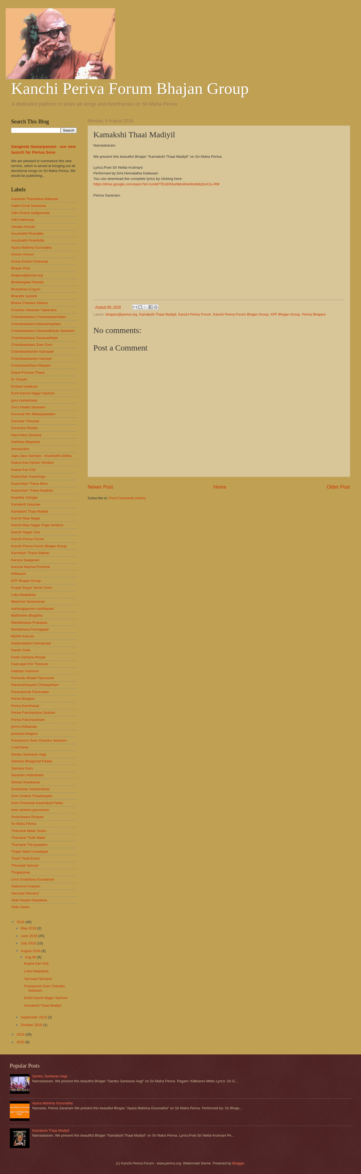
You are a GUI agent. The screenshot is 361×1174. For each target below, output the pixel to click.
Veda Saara (20, 907)
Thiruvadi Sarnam (25, 865)
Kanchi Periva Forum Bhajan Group (130, 88)
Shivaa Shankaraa (25, 782)
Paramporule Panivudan (30, 692)
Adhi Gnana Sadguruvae (30, 213)
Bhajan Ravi (20, 268)
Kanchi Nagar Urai (25, 532)
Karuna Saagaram (25, 560)
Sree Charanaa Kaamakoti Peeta (37, 803)
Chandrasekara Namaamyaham (36, 324)
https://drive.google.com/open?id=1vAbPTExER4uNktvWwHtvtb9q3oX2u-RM (156, 184)
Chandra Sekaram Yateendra (34, 310)
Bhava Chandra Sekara (29, 303)
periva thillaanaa (24, 726)
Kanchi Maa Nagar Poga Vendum (37, 525)
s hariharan (20, 747)
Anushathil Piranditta (27, 233)
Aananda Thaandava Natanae (34, 199)
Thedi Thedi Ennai (25, 858)
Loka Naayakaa (23, 595)
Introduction (20, 449)
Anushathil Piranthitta (28, 240)
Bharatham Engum (25, 289)
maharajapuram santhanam (32, 609)
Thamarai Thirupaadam (29, 845)
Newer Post (100, 487)
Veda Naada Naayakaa (29, 900)
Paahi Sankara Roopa (28, 657)
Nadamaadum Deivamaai (31, 643)
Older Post (338, 487)
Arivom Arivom (22, 254)
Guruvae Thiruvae (25, 421)
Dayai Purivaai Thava (28, 372)
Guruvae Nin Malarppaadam (33, 414)
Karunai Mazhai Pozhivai (30, 567)
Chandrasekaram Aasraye (31, 358)
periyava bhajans (24, 734)
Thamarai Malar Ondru (29, 831)
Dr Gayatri (19, 379)
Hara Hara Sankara (26, 435)
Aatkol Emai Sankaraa (28, 206)
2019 (20, 1034)
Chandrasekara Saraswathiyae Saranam (43, 331)
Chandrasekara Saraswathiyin (34, 338)
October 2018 (32, 1025)
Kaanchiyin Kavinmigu (28, 476)
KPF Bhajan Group (285, 314)
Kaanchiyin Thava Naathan (32, 490)
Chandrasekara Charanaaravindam (38, 317)
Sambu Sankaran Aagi (28, 754)
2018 (20, 922)
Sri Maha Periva (23, 824)
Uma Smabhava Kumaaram (33, 879)
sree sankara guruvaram (30, 810)
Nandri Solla (20, 650)
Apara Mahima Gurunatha (31, 247)
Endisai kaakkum (24, 386)
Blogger (238, 1163)
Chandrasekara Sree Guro (31, 345)
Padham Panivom (25, 671)
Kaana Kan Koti (23, 470)
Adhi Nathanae (22, 220)
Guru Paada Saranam (28, 407)
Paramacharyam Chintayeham (35, 685)
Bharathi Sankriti (24, 296)
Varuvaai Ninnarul (25, 893)
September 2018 (34, 1017)
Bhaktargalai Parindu (27, 282)
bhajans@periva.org (121, 314)
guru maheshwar (24, 400)
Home (219, 487)
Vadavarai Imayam (25, 886)
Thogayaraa (20, 872)
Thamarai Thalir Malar (28, 838)
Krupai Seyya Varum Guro (31, 587)
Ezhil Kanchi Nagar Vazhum (33, 393)
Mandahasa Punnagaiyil (30, 629)
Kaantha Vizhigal (24, 497)
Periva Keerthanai (25, 706)
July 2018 (29, 943)
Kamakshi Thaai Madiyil (157, 314)
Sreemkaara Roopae (27, 817)
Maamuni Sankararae (28, 601)
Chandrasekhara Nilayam (31, 365)
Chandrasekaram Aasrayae (32, 351)
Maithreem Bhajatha (27, 615)
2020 (20, 1042)
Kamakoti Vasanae (25, 504)
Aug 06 (31, 957)
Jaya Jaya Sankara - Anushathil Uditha (41, 456)
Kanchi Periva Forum (194, 314)
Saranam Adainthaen (27, 775)
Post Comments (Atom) (127, 498)
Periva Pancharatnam (28, 720)
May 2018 (29, 928)
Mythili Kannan (22, 636)
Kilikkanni (18, 574)
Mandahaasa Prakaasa (29, 622)
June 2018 (29, 936)
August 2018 (31, 951)
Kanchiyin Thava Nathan (30, 553)
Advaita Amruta (23, 227)
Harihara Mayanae (25, 442)
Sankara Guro (22, 768)
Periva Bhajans (314, 314)
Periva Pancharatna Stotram (33, 713)
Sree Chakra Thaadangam (32, 796)
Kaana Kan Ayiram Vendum (32, 462)
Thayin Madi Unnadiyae (29, 851)
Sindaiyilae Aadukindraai (30, 789)
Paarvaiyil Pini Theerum (29, 664)
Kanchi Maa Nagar (25, 518)
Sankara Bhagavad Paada (31, 761)
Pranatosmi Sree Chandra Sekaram (39, 740)
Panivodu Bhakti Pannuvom (32, 678)
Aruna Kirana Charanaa (29, 261)
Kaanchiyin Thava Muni (29, 484)
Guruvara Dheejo (24, 428)
